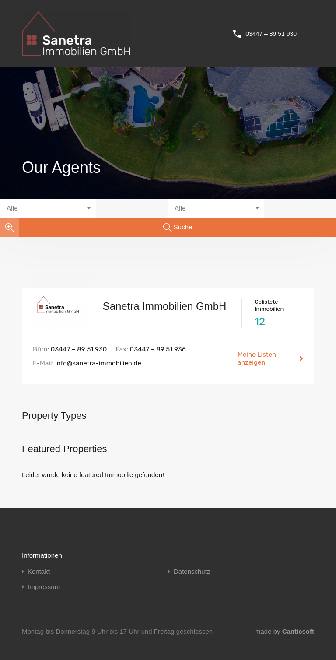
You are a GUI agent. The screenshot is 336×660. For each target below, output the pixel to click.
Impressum (44, 586)
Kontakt (39, 571)
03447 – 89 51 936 (158, 349)
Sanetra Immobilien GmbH (165, 306)
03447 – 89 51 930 (271, 33)
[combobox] (48, 208)
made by (284, 631)
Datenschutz (192, 571)
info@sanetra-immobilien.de (98, 363)
